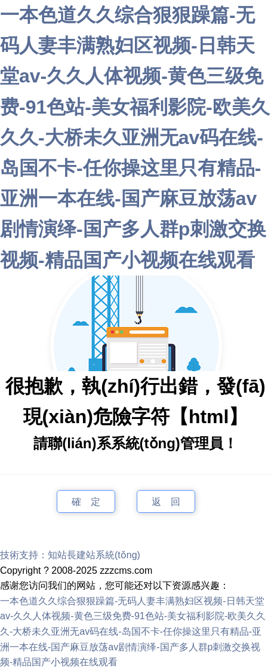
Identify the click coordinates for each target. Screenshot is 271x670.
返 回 (166, 501)
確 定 (86, 501)
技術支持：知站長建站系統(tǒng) (70, 555)
